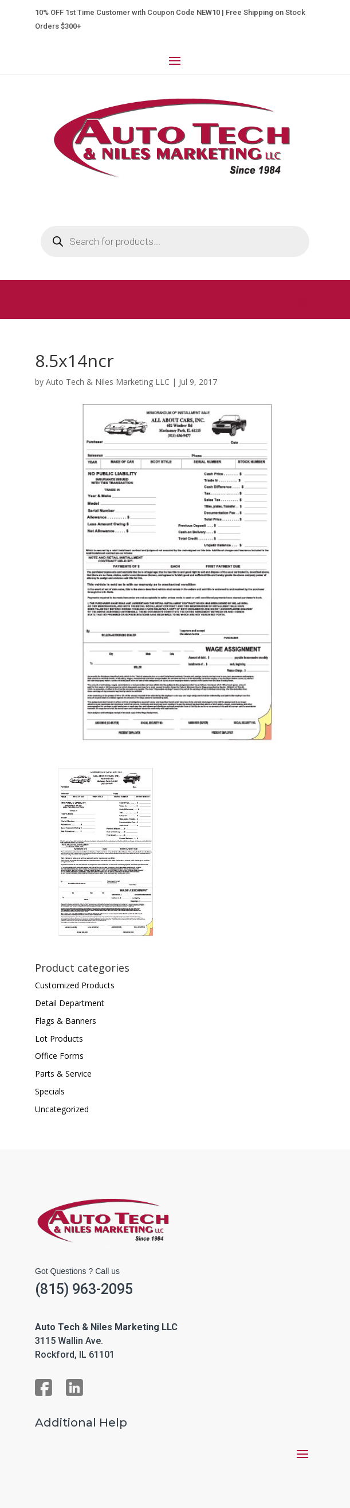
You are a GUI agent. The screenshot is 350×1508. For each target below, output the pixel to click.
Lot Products (59, 1038)
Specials (50, 1091)
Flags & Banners (65, 1020)
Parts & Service (63, 1073)
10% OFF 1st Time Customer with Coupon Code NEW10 (127, 12)
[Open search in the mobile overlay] (175, 241)
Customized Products (75, 985)
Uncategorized (62, 1109)
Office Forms (59, 1055)
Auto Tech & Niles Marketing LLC (108, 381)
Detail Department (69, 1002)
